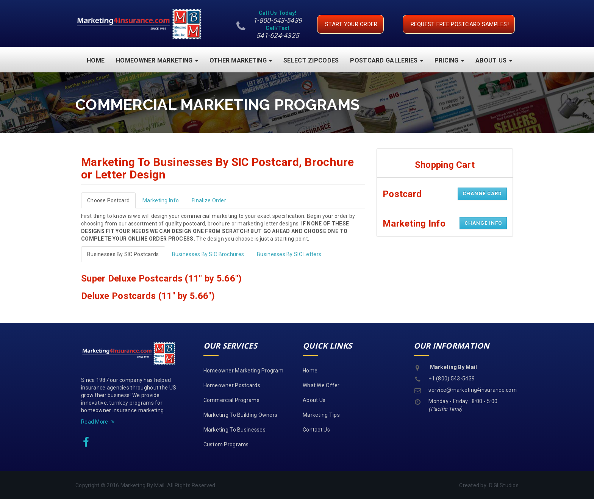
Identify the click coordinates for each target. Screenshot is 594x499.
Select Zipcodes (311, 60)
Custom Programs (226, 444)
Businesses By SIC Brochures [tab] (208, 254)
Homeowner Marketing (157, 60)
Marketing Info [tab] (160, 200)
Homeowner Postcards (231, 385)
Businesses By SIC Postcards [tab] (123, 254)
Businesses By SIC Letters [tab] (289, 254)
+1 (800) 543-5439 (451, 378)
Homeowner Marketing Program (243, 370)
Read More (97, 421)
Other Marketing (240, 60)
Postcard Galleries (386, 60)
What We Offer (321, 385)
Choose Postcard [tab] (108, 200)
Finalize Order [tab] (209, 200)
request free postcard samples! (460, 24)
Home (96, 60)
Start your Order (351, 24)
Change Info (483, 222)
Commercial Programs (231, 400)
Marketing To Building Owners (240, 414)
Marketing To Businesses (234, 429)
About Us (493, 60)
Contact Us (316, 429)
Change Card (482, 193)
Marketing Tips (321, 414)
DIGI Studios (504, 485)
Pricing (449, 60)
